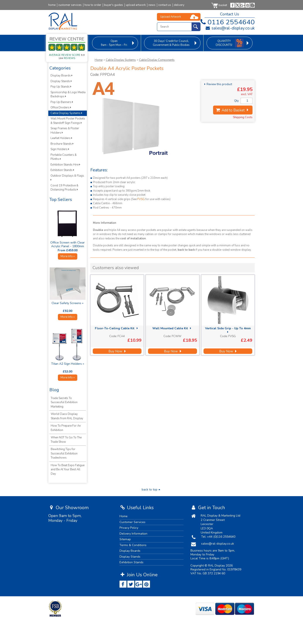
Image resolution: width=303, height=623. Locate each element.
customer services (70, 5)
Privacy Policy (129, 528)
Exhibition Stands (62, 170)
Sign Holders (59, 149)
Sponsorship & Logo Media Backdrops (68, 94)
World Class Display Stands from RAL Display (67, 416)
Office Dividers (60, 107)
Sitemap (125, 539)
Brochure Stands (62, 144)
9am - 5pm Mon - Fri (114, 43)
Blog (54, 390)
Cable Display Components (157, 60)
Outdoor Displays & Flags (67, 177)
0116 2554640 (227, 22)
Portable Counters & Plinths (63, 157)
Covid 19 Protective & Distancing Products (64, 188)
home (52, 5)
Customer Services (132, 522)
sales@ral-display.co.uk (230, 28)
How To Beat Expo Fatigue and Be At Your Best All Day (67, 469)
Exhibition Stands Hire (65, 165)
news (151, 5)
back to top (151, 489)
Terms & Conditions (133, 545)
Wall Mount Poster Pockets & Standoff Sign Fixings (67, 121)
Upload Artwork (170, 17)
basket (219, 5)
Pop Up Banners (61, 102)
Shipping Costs (242, 117)
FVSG (141, 199)
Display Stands (61, 81)
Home (99, 60)
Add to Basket (232, 110)
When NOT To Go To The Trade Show (66, 440)
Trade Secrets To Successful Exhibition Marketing (64, 402)
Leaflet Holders (61, 138)
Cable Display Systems (121, 60)
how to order (92, 5)
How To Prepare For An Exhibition (66, 428)
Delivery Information (133, 534)
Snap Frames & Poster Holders (64, 130)
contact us (164, 5)
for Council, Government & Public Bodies (171, 43)
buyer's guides (113, 5)
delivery (179, 5)
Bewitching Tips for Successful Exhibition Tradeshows (64, 453)
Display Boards (61, 76)
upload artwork (136, 5)
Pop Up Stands (60, 87)
